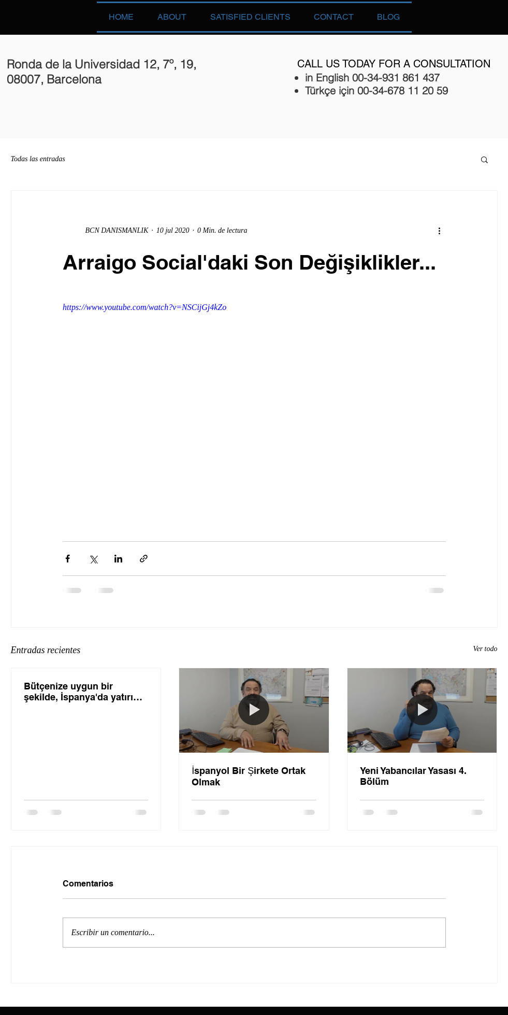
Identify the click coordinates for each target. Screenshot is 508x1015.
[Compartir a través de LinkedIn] (118, 558)
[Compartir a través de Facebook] (67, 558)
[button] (484, 159)
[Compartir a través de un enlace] (144, 558)
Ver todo (485, 649)
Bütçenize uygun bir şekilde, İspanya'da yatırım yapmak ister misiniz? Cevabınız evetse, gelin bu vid (82, 692)
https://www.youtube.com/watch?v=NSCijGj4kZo (144, 307)
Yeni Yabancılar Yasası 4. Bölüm (413, 776)
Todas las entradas (38, 159)
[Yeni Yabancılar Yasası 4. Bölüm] (422, 710)
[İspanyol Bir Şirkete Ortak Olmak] (254, 710)
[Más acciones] (439, 230)
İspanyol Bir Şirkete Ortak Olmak (249, 776)
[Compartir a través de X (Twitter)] (93, 558)
